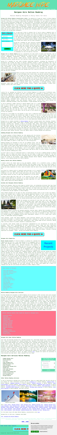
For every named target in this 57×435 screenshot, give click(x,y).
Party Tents (8, 404)
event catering (22, 384)
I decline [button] (37, 431)
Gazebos (17, 407)
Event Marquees (10, 407)
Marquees (23, 406)
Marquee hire (4, 121)
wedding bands (50, 381)
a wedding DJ (32, 381)
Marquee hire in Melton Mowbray (9, 53)
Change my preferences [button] (43, 431)
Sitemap (2, 425)
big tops (34, 98)
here (33, 351)
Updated (9, 425)
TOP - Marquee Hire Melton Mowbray (10, 416)
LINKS (41, 9)
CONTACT (48, 9)
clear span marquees (21, 100)
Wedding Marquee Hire (37, 404)
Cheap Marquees (5, 406)
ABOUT (45, 9)
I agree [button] (33, 431)
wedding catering (15, 383)
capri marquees (46, 97)
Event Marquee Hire (26, 404)
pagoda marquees (11, 100)
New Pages (5, 425)
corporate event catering (12, 387)
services (21, 381)
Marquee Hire (14, 425)
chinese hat (24, 98)
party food (28, 385)
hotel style (49, 76)
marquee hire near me (37, 256)
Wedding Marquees (39, 406)
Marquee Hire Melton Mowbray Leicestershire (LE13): (14, 18)
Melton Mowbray (24, 121)
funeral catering (36, 383)
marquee (42, 72)
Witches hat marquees (22, 200)
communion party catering (43, 384)
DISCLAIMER (53, 9)
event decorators (46, 385)
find (5, 339)
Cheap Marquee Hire (33, 407)
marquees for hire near (12, 252)
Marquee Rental (15, 404)
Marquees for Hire (26, 408)
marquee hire (44, 126)
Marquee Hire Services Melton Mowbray (15, 355)
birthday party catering (36, 387)
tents (54, 212)
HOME (38, 9)
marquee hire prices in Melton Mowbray (37, 78)
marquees (9, 26)
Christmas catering (10, 385)
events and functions (45, 53)
